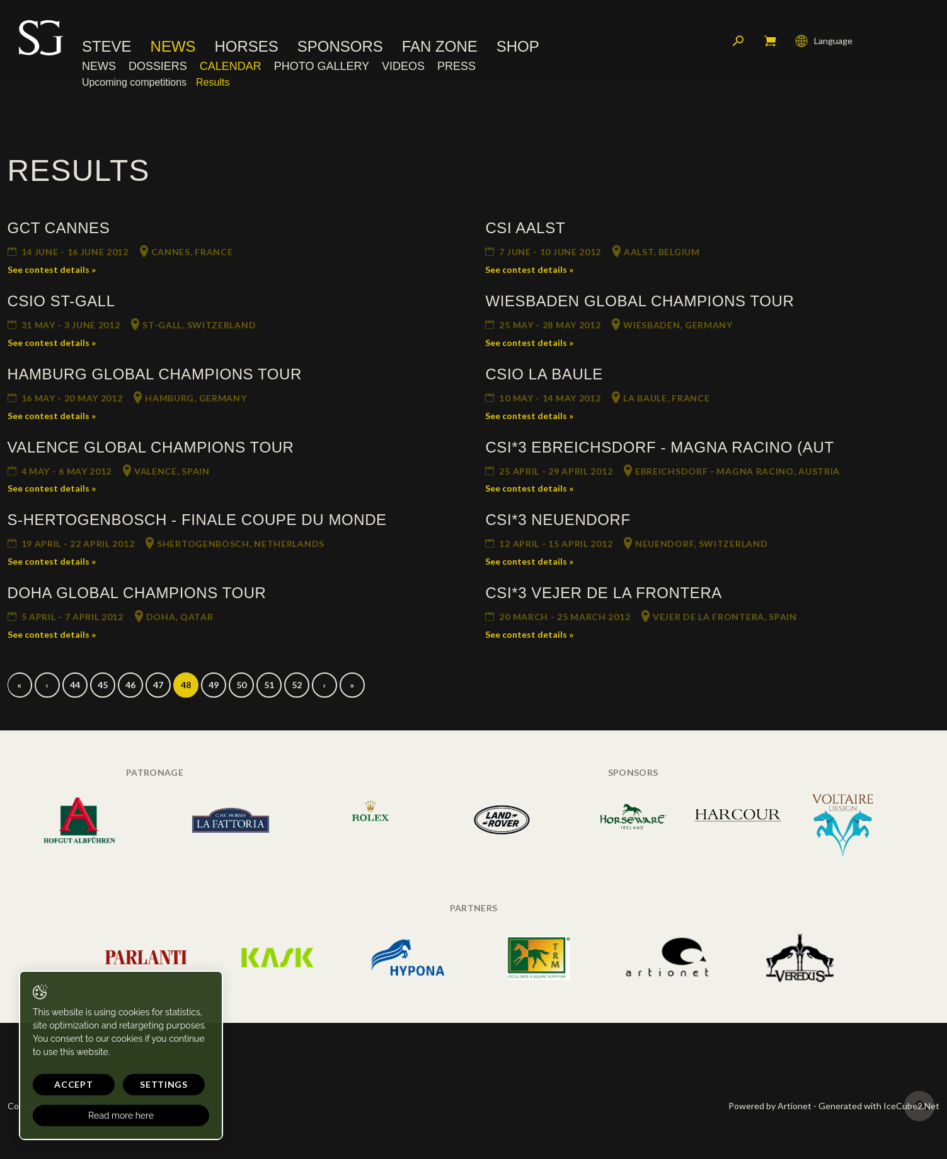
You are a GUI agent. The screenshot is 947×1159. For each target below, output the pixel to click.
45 (103, 684)
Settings (164, 1084)
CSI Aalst (525, 227)
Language (823, 41)
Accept (73, 1084)
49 (214, 684)
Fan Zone (440, 47)
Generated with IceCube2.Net (878, 1105)
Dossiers (158, 66)
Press (456, 66)
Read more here (121, 1115)
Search (738, 41)
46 (130, 684)
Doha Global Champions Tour (137, 592)
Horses (246, 47)
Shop (517, 47)
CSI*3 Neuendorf (557, 519)
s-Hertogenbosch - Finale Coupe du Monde (197, 519)
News (173, 47)
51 (269, 684)
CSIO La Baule (543, 374)
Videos (403, 66)
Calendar (230, 66)
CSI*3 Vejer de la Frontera (603, 592)
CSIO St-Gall (61, 300)
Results (212, 83)
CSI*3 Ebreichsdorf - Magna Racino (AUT (659, 447)
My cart (770, 41)
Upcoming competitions (134, 83)
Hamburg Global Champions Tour (155, 374)
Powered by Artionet (770, 1105)
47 (158, 684)
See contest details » (52, 269)
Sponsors (340, 47)
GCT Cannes (59, 227)
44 (75, 684)
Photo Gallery (321, 66)
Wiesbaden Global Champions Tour (639, 300)
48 (186, 684)
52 (297, 684)
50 (241, 684)
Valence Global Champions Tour (151, 447)
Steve (107, 47)
